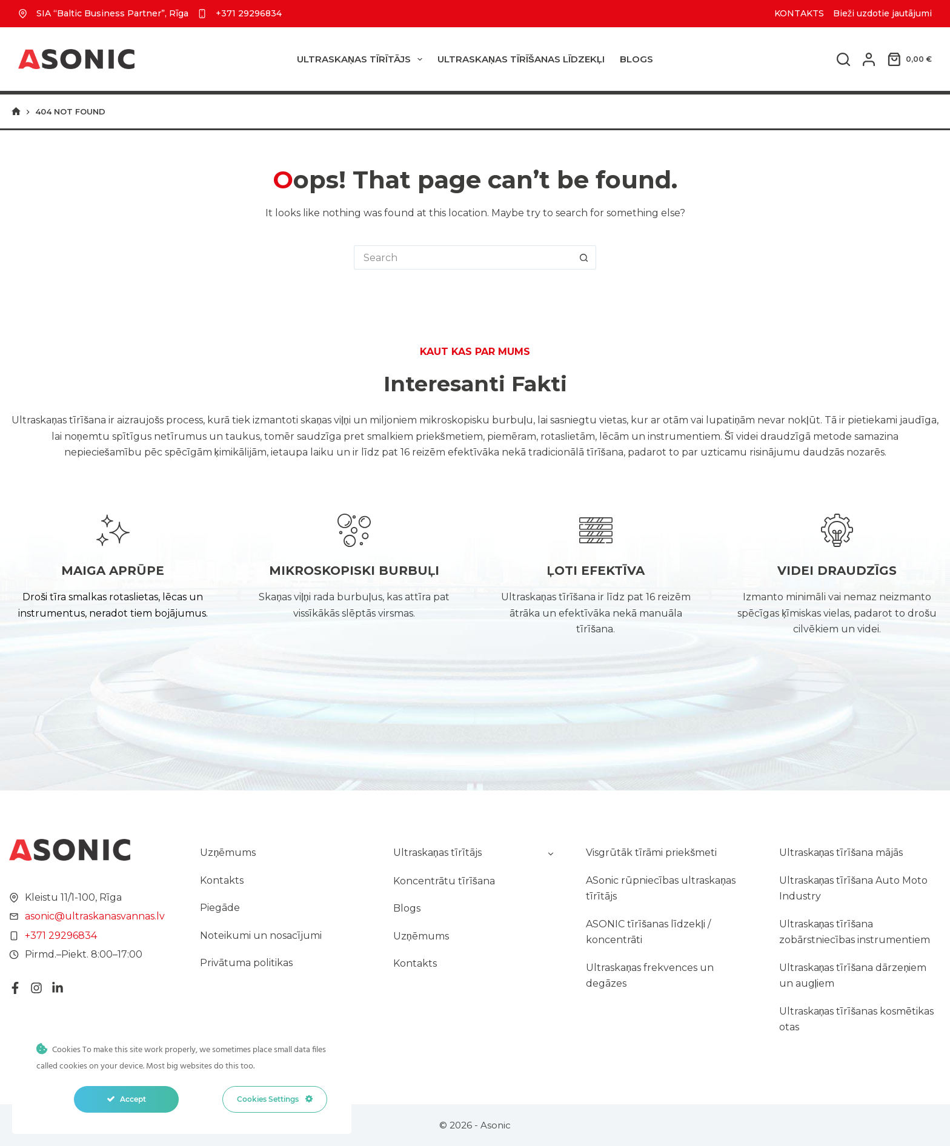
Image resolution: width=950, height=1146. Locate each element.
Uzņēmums (228, 852)
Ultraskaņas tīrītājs (362, 59)
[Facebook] (8, 990)
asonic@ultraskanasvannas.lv (88, 918)
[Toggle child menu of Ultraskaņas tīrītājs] (551, 853)
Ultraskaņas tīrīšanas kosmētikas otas (856, 1019)
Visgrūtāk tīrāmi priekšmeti (651, 852)
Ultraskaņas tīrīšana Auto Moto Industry (853, 888)
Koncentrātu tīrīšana (444, 881)
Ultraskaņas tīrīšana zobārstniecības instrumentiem (854, 932)
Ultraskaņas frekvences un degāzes (650, 975)
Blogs (636, 59)
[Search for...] (463, 257)
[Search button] (584, 257)
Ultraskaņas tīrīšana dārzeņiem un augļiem (853, 975)
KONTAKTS (799, 13)
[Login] (868, 59)
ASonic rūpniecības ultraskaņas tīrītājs (661, 888)
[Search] (843, 59)
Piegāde (220, 907)
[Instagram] (30, 990)
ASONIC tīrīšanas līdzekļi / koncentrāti (648, 932)
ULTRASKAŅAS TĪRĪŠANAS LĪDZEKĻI (521, 59)
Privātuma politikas (246, 963)
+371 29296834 (249, 13)
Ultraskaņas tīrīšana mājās (841, 852)
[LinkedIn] (51, 990)
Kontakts (222, 880)
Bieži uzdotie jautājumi (882, 13)
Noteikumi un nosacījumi (261, 935)
